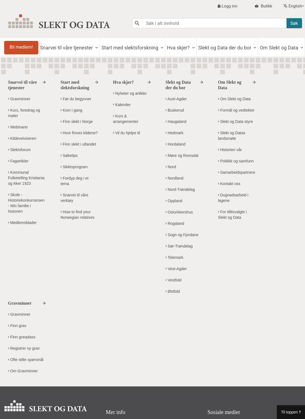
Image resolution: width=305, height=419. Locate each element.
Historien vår (230, 149)
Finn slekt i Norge (77, 121)
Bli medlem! (21, 47)
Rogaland (174, 223)
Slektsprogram (74, 167)
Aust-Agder (176, 99)
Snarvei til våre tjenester (67, 48)
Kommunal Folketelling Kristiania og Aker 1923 (26, 178)
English (295, 6)
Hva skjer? (179, 48)
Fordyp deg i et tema (74, 181)
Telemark (174, 257)
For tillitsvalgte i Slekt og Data (232, 215)
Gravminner (19, 99)
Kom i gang (71, 110)
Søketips (69, 155)
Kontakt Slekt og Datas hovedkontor (44, 380)
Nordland (174, 178)
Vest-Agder (176, 269)
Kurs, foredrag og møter (24, 113)
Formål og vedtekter (236, 110)
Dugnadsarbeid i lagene (233, 198)
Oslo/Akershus (179, 212)
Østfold (172, 291)
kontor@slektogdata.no (44, 361)
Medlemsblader (22, 222)
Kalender (122, 104)
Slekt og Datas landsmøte (231, 136)
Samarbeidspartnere (236, 172)
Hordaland (175, 144)
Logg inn (229, 6)
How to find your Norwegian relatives (77, 215)
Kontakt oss (229, 183)
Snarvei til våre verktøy (74, 198)
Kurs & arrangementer (125, 119)
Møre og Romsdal (181, 155)
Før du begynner (76, 99)
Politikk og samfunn (236, 161)
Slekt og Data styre (235, 121)
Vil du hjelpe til (126, 133)
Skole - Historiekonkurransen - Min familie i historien (26, 203)
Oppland (173, 201)
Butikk (266, 6)
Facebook (226, 348)
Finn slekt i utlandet (78, 144)
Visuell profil (121, 369)
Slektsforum (19, 149)
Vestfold (173, 280)
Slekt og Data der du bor (225, 48)
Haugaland (175, 121)
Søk (294, 23)
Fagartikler (18, 161)
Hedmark (174, 133)
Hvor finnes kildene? (79, 133)
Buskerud (174, 110)
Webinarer (18, 127)
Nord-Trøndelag (180, 189)
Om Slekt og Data (279, 48)
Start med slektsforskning (130, 48)
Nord (170, 167)
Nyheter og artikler (130, 93)
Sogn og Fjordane (181, 235)
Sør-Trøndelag (179, 246)
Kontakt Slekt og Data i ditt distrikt (42, 391)
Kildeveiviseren (22, 138)
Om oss (116, 347)
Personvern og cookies (132, 358)
